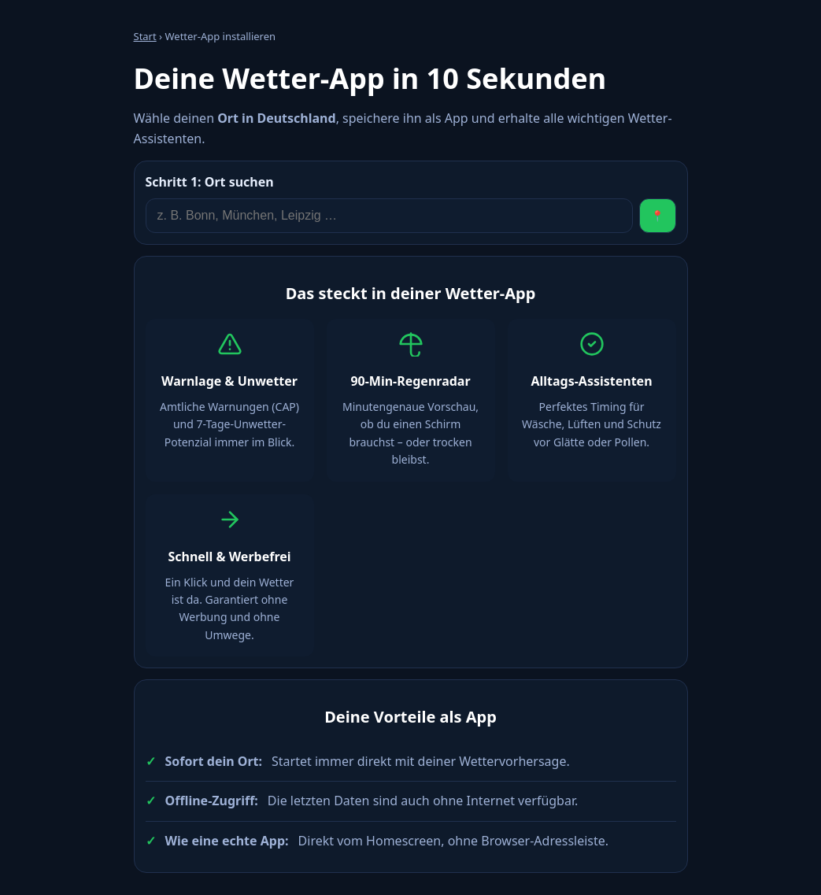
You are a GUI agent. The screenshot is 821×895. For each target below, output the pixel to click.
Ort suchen (210, 181)
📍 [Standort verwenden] (657, 216)
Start (145, 36)
